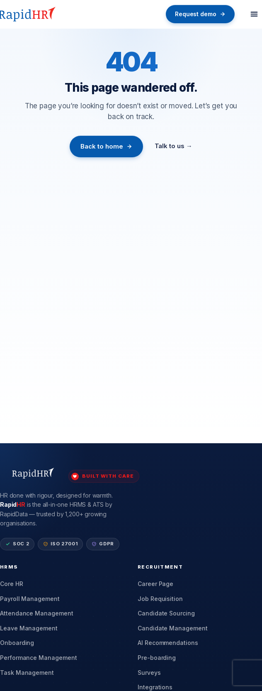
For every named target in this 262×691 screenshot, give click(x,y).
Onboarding (17, 642)
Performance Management (38, 657)
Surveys (149, 672)
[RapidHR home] (28, 14)
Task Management (27, 672)
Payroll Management (30, 598)
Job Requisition (160, 598)
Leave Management (29, 628)
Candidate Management (173, 628)
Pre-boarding (157, 657)
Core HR (11, 583)
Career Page (155, 583)
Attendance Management (36, 613)
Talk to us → (173, 146)
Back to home (106, 146)
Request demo (200, 13)
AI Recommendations (168, 642)
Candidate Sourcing (166, 613)
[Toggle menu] (254, 14)
